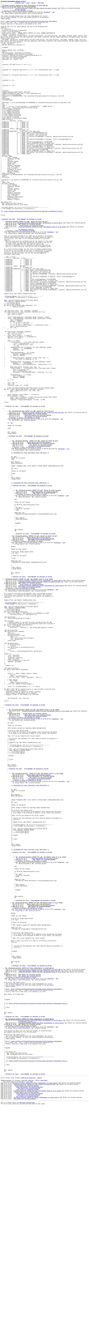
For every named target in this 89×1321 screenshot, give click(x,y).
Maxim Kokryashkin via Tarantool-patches (38, 497)
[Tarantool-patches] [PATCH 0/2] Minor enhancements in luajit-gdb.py (39, 267)
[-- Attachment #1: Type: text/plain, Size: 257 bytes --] (30, 542)
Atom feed (43, 3)
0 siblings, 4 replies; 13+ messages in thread (17, 12)
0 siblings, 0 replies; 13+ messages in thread (31, 591)
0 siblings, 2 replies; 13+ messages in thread (24, 500)
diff (5, 359)
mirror (36, 3)
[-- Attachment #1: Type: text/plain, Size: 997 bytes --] (30, 939)
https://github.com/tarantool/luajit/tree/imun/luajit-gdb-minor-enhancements (31, 25)
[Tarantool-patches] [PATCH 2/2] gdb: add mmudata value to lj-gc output (42, 271)
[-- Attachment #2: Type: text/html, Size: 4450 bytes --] (30, 578)
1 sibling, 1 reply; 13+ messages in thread (27, 535)
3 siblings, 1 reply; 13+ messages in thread (20, 276)
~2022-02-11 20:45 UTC (28, 1288)
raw (53, 14)
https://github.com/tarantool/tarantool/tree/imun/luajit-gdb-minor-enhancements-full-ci (33, 253)
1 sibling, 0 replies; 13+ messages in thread (27, 647)
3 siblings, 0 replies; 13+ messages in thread (21, 1168)
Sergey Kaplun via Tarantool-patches (31, 270)
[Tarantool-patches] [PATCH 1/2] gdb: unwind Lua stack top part (36, 9)
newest (39, 1288)
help (25, 3)
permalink (47, 14)
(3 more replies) (20, 11)
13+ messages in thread (33, 262)
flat (19, 262)
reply (13, 262)
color (30, 3)
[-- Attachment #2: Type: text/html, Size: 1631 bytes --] (30, 1016)
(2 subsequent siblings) (26, 274)
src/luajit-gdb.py (10, 355)
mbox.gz (31, 1291)
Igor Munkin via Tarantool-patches (36, 498)
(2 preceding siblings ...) (27, 1221)
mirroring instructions (27, 1317)
